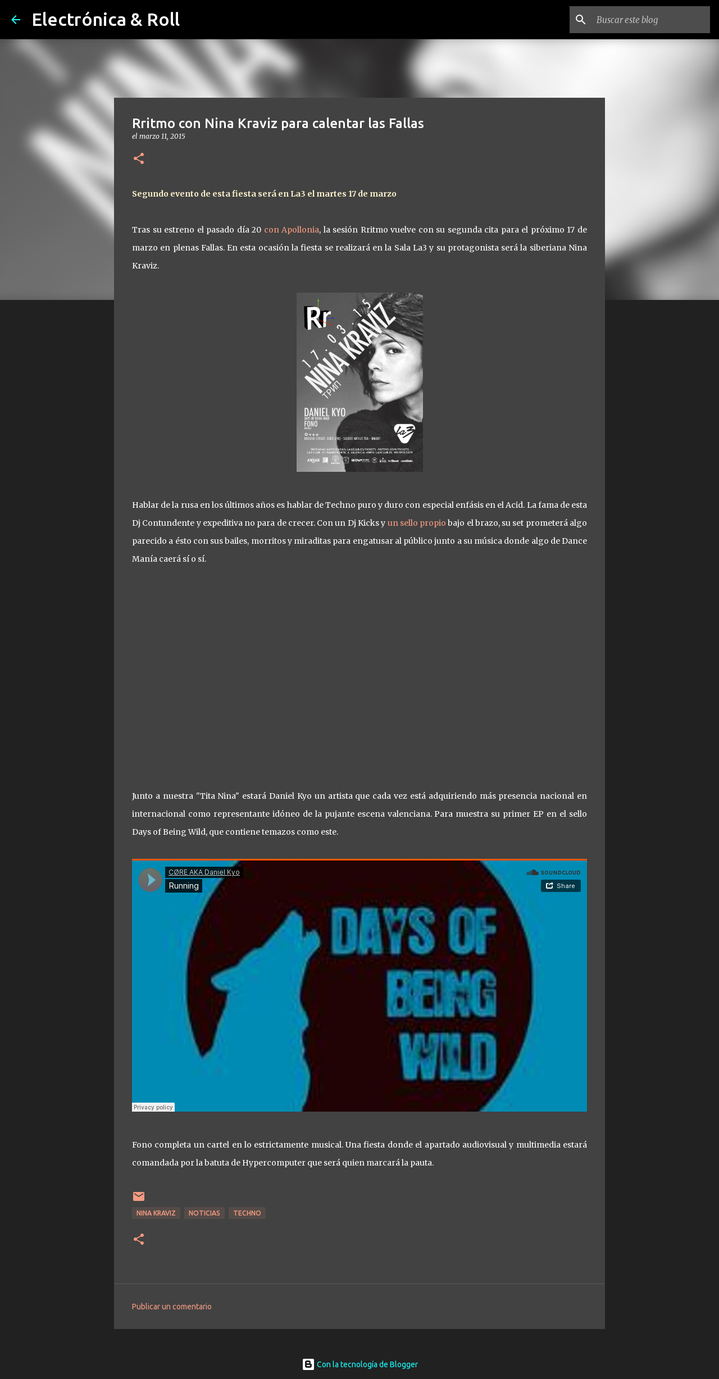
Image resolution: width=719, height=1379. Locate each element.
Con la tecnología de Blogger (360, 1364)
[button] (138, 159)
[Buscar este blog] (651, 19)
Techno (247, 1213)
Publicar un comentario (172, 1306)
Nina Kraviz (156, 1213)
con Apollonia (292, 230)
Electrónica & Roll (105, 19)
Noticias (204, 1213)
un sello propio (417, 523)
